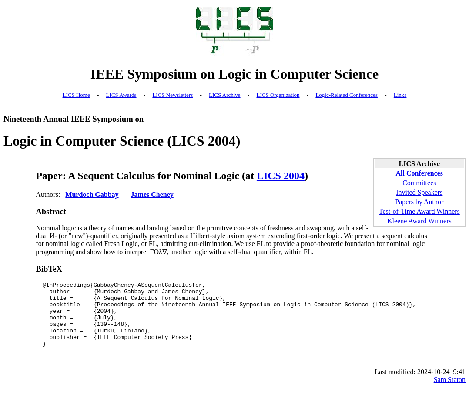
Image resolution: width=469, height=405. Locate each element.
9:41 (459, 386)
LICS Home (76, 95)
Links (400, 95)
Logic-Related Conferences (346, 95)
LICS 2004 (281, 175)
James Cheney (152, 194)
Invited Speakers (419, 192)
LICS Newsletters (172, 95)
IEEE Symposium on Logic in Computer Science (234, 74)
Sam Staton (450, 394)
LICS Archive (225, 95)
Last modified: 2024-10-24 (412, 386)
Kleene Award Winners (419, 221)
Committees (419, 182)
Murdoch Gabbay (91, 194)
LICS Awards (121, 95)
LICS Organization (277, 95)
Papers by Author (419, 202)
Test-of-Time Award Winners (419, 211)
